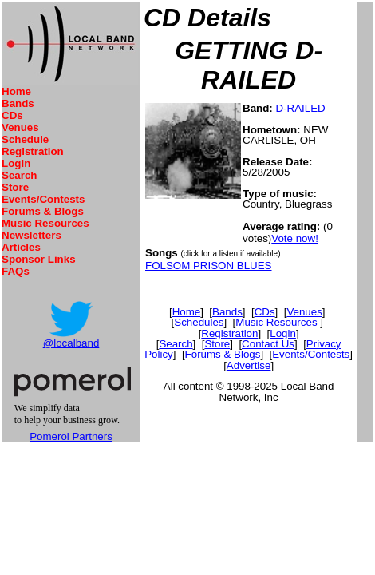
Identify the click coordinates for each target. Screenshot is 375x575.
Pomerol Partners (71, 436)
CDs (12, 115)
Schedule (25, 139)
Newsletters (31, 235)
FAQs (16, 271)
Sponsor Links (39, 259)
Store (15, 187)
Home (16, 91)
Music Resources (45, 223)
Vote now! (294, 238)
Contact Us (268, 344)
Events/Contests (43, 199)
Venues (20, 127)
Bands (18, 103)
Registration (33, 151)
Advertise (249, 365)
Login (16, 163)
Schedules (198, 322)
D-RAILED (300, 108)
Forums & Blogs (43, 211)
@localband (71, 343)
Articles (21, 247)
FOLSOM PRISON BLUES (208, 266)
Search (19, 175)
